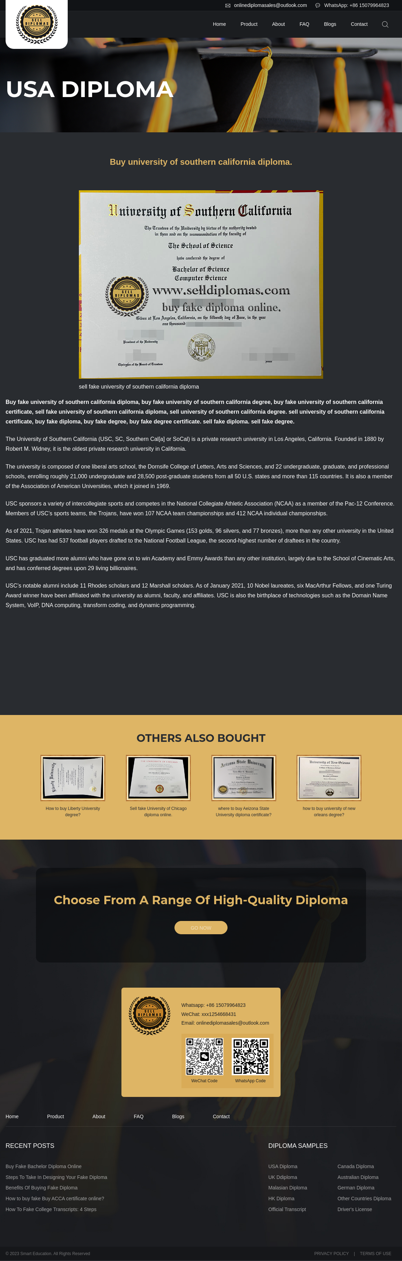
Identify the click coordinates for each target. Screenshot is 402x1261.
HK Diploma (281, 1199)
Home (219, 24)
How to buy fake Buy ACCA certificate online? (55, 1199)
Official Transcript (287, 1209)
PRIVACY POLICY (331, 1254)
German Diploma (355, 1188)
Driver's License (354, 1209)
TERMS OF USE (376, 1254)
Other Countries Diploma (364, 1199)
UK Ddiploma (282, 1177)
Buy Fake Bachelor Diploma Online (44, 1167)
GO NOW (201, 928)
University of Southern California (57, 439)
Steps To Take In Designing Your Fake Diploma (56, 1177)
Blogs (330, 24)
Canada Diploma (355, 1167)
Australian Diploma (358, 1177)
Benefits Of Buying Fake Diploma (41, 1188)
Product (249, 24)
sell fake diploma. (226, 422)
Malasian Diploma (287, 1188)
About (278, 24)
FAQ (304, 24)
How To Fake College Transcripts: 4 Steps (51, 1209)
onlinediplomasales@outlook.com (270, 5)
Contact (359, 24)
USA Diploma (282, 1167)
